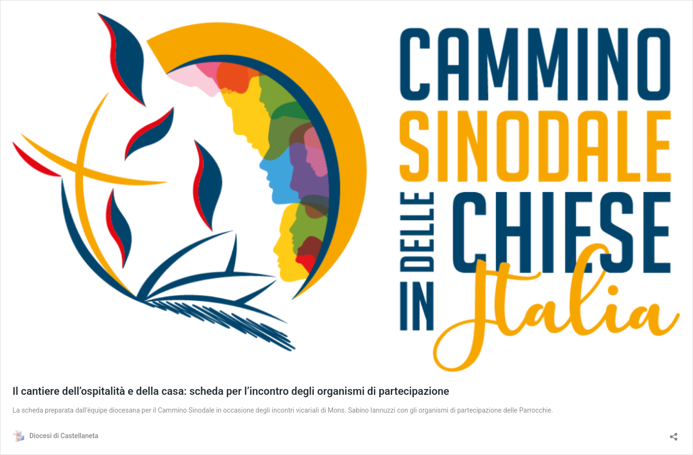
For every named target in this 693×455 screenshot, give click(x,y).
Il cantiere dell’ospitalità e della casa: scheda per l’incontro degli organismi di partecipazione (231, 391)
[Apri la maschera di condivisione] (673, 433)
